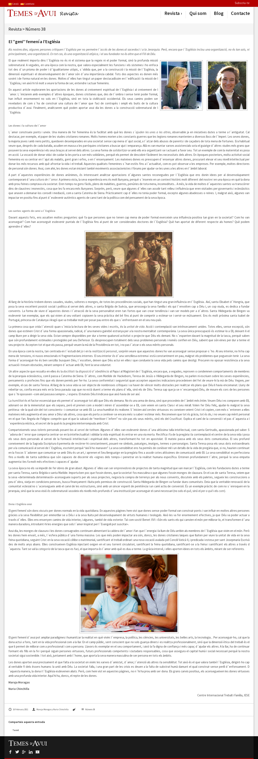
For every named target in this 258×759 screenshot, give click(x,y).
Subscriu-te (242, 3)
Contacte (240, 13)
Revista (172, 13)
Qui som (197, 13)
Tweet (15, 730)
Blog (219, 13)
